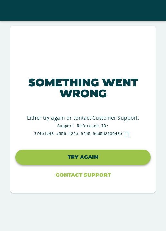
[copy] (127, 134)
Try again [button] (83, 157)
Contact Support (83, 175)
